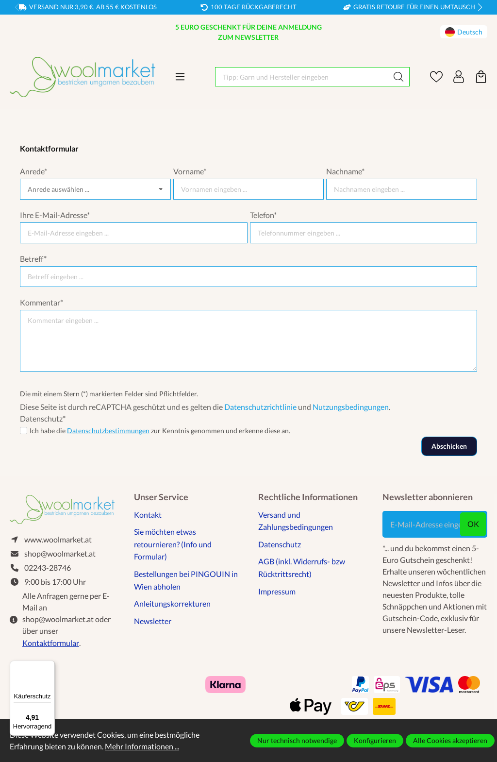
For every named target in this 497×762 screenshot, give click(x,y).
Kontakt (148, 514)
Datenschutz (279, 544)
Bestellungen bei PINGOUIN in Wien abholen (186, 580)
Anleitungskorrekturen (172, 603)
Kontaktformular (50, 643)
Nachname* (345, 171)
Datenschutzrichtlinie (260, 406)
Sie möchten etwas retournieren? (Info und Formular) (173, 544)
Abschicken (449, 446)
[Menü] (180, 76)
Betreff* (33, 258)
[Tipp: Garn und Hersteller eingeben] (301, 76)
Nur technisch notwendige (297, 740)
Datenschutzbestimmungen (108, 430)
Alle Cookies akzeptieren (450, 740)
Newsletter (152, 621)
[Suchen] (399, 76)
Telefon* (263, 215)
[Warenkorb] (481, 76)
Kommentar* (41, 302)
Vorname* (189, 171)
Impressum (277, 591)
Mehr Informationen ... (142, 746)
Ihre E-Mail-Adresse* (55, 215)
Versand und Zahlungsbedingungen (295, 521)
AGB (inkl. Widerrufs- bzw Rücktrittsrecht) (301, 567)
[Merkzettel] (436, 76)
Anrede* (33, 171)
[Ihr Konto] (458, 76)
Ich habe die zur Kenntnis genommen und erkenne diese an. (160, 430)
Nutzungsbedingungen (351, 406)
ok (473, 523)
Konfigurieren (375, 740)
